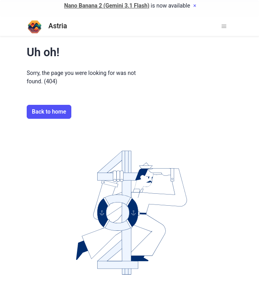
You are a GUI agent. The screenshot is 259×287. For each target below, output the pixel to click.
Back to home (49, 111)
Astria (47, 26)
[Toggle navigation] (224, 26)
